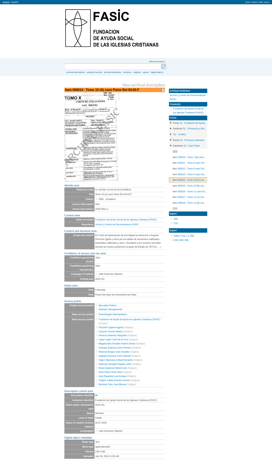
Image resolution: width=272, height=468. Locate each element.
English (6, 2)
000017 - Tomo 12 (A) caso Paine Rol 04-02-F (201, 197)
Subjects (137, 72)
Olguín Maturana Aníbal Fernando (116, 360)
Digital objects (157, 72)
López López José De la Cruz (113, 339)
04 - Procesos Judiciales (192, 140)
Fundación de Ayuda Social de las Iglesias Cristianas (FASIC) (126, 219)
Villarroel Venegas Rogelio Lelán (115, 364)
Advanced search (157, 61)
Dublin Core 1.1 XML (183, 236)
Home (247, 2)
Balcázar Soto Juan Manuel (112, 384)
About (254, 2)
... (175, 151)
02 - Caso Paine (191, 145)
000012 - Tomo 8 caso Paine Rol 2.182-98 (199, 168)
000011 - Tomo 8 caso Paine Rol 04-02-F (198, 163)
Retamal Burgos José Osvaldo (114, 352)
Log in (266, 2)
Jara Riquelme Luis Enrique (112, 376)
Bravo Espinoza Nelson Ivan (113, 368)
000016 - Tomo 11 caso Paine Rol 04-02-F (199, 191)
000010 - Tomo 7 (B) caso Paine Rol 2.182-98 (201, 157)
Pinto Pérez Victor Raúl (110, 372)
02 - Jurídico (179, 134)
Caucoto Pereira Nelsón (111, 331)
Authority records (94, 72)
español (14, 2)
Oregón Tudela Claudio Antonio (114, 380)
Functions (127, 72)
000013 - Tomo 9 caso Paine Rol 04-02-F (198, 174)
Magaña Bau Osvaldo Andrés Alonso (117, 343)
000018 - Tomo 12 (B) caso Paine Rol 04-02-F (201, 203)
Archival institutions (112, 72)
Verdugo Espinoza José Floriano (115, 347)
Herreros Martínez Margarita (113, 335)
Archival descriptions (75, 72)
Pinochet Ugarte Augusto (111, 327)
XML (175, 219)
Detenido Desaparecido (110, 309)
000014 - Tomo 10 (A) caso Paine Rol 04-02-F (201, 180)
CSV (175, 223)
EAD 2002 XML (181, 240)
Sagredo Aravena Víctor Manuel (115, 356)
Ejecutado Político (108, 305)
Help (261, 2)
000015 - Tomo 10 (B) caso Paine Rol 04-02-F (201, 185)
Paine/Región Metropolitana (113, 314)
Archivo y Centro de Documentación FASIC (117, 224)
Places (146, 72)
